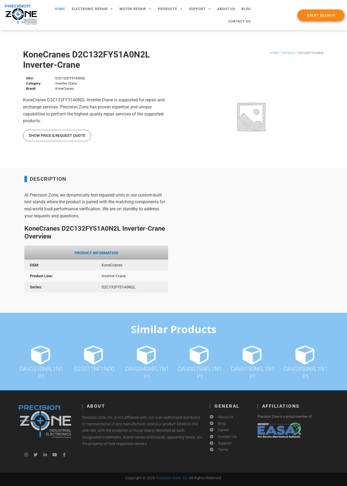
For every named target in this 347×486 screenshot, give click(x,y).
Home (274, 53)
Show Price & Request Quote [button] (57, 135)
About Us (226, 9)
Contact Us (239, 21)
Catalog (288, 53)
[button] (320, 15)
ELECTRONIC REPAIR (92, 9)
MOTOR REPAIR (136, 9)
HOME (60, 9)
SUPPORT (200, 9)
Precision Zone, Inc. (172, 478)
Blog (246, 9)
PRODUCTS (170, 9)
